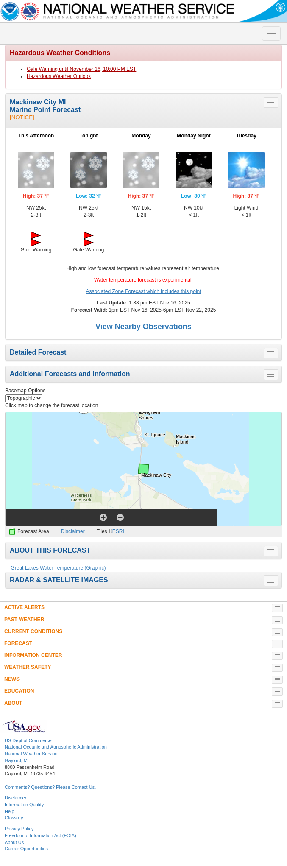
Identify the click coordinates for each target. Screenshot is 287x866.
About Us (14, 842)
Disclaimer (73, 531)
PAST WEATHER (24, 620)
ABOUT (13, 703)
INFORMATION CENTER (33, 655)
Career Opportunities (26, 848)
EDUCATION (19, 691)
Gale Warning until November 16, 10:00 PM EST (81, 69)
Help (9, 811)
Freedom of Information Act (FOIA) (40, 835)
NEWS (12, 679)
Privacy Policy (19, 828)
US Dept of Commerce (28, 740)
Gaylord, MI (17, 760)
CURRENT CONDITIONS (33, 631)
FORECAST (18, 643)
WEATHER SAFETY (27, 667)
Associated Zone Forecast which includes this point (143, 291)
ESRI (118, 531)
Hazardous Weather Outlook (59, 76)
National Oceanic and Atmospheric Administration (56, 746)
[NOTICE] (22, 117)
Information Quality (24, 804)
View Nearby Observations (143, 326)
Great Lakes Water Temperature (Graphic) (58, 568)
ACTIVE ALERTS (24, 607)
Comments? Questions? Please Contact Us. (50, 787)
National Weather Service (31, 753)
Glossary (14, 817)
